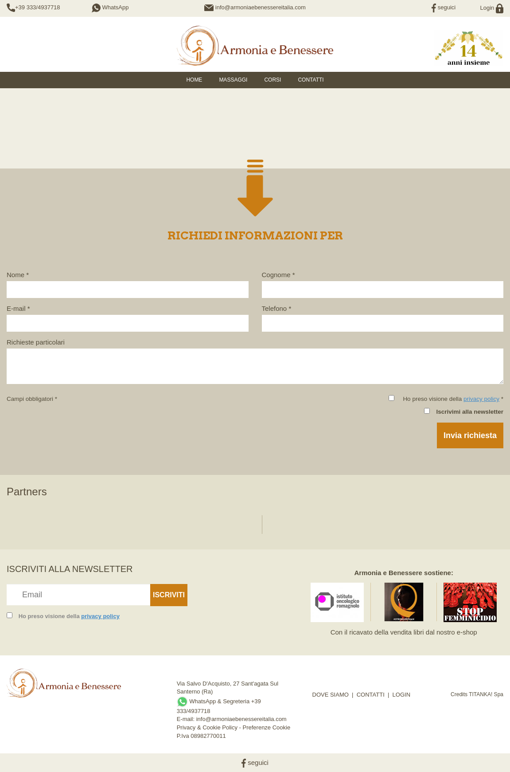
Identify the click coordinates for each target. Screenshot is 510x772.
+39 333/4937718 (37, 7)
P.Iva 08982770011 (201, 736)
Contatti (310, 80)
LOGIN (401, 694)
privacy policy (481, 399)
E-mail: (186, 719)
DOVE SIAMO (330, 694)
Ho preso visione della (69, 616)
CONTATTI (371, 694)
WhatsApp (110, 7)
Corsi (272, 80)
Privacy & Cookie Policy (207, 727)
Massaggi (233, 80)
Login (491, 7)
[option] (45, 520)
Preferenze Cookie (267, 727)
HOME (194, 80)
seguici (443, 7)
